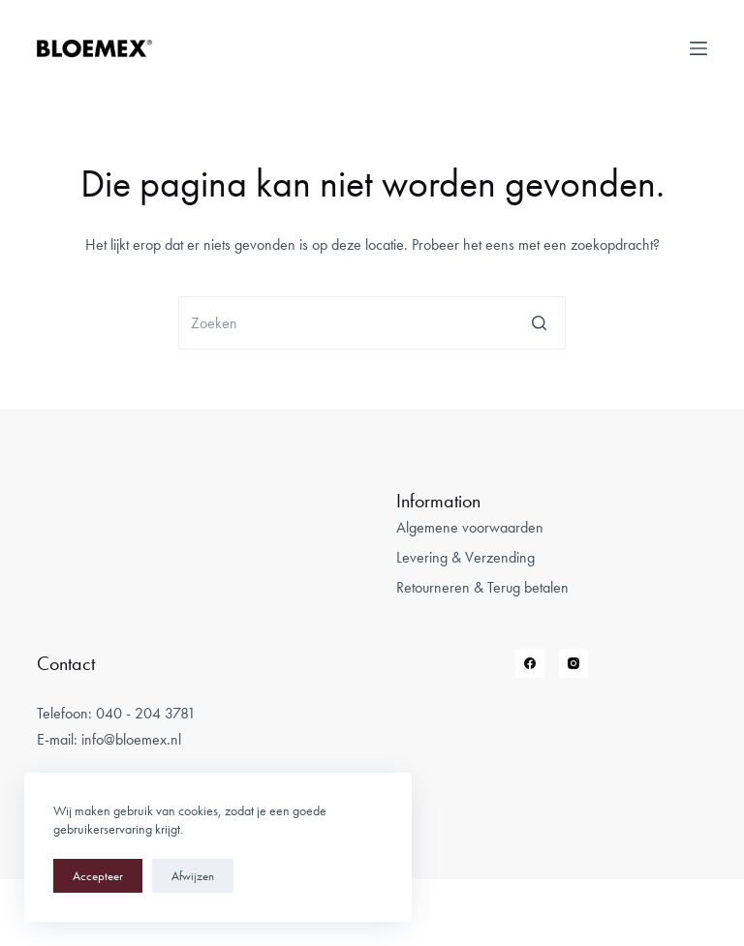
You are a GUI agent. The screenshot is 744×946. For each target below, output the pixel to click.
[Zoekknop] (539, 323)
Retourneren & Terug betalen (482, 587)
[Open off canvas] (698, 48)
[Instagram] (573, 663)
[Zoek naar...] (372, 323)
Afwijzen (192, 876)
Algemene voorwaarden (469, 527)
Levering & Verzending (465, 557)
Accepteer (98, 876)
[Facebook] (529, 663)
